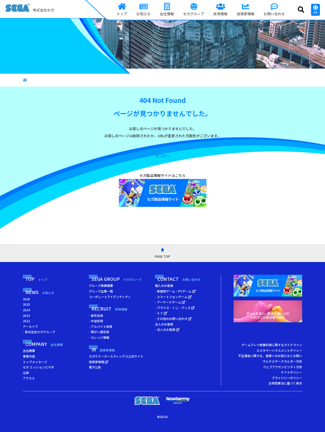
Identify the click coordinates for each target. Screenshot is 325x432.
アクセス (29, 378)
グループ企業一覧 (101, 291)
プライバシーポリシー (287, 378)
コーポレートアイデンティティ (110, 297)
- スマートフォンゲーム (173, 297)
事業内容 (29, 356)
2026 (26, 299)
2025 (26, 304)
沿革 (26, 373)
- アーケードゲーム (170, 302)
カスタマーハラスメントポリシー (279, 350)
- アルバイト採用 (100, 326)
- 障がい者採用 (99, 332)
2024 (26, 310)
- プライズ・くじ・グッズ (175, 307)
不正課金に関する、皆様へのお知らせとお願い (270, 355)
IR (103, 349)
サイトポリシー (291, 372)
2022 (26, 321)
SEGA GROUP (116, 278)
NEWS (39, 292)
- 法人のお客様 (167, 329)
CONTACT (179, 278)
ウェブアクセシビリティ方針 (282, 367)
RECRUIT (109, 308)
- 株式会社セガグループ (39, 332)
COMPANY (44, 344)
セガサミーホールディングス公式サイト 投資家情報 (116, 359)
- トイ (161, 313)
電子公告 (95, 367)
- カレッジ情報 (99, 337)
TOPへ (164, 155)
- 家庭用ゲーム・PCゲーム (175, 291)
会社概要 (29, 350)
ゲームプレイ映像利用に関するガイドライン (271, 345)
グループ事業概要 (101, 285)
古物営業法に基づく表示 (285, 383)
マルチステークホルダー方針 (282, 361)
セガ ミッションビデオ (38, 367)
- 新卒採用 (96, 315)
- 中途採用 (96, 321)
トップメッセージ (35, 362)
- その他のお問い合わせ (173, 318)
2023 (26, 315)
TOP (36, 278)
